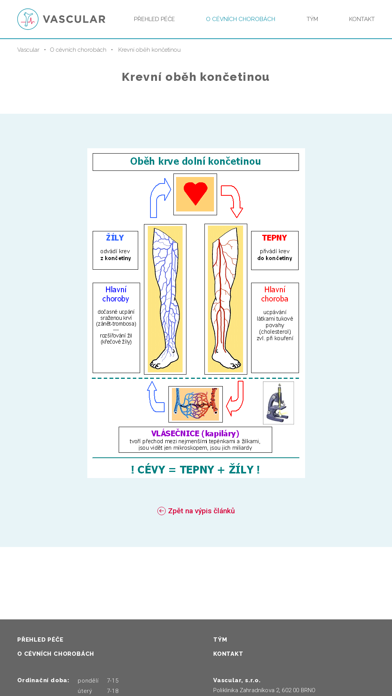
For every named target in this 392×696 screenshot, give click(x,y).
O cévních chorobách (240, 19)
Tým (312, 19)
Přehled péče (154, 19)
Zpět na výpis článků (201, 510)
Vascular (28, 49)
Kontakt (362, 19)
